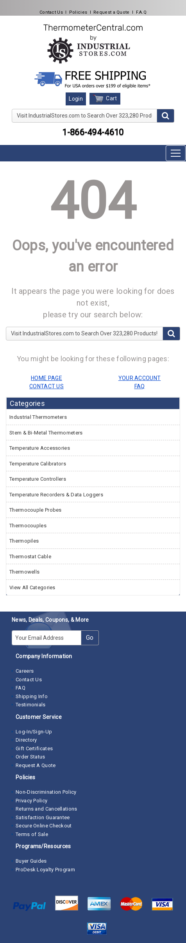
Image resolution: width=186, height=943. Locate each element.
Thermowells (24, 572)
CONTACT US (46, 386)
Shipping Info (32, 696)
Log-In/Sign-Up (34, 732)
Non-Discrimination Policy (46, 792)
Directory (26, 740)
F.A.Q (141, 12)
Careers (25, 671)
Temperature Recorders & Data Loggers (56, 495)
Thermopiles (24, 541)
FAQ (20, 688)
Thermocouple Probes (35, 510)
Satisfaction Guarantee (43, 817)
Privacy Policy (31, 801)
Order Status (30, 757)
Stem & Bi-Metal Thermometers (45, 433)
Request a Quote (111, 12)
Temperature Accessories (39, 448)
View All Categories (32, 587)
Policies (78, 12)
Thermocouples (27, 526)
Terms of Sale (32, 834)
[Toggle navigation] (176, 153)
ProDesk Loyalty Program (45, 869)
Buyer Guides (31, 861)
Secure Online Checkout (44, 826)
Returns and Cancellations (46, 809)
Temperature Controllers (37, 479)
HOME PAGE (46, 378)
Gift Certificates (34, 748)
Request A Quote (36, 765)
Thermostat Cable (30, 556)
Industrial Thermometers (38, 417)
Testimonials (31, 705)
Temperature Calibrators (37, 464)
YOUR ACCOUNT (139, 378)
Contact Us (51, 12)
